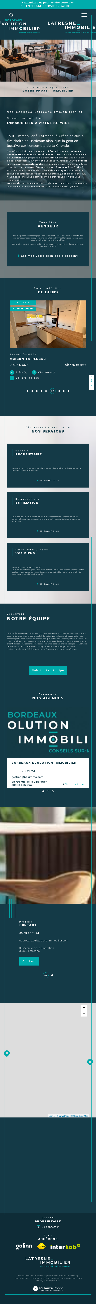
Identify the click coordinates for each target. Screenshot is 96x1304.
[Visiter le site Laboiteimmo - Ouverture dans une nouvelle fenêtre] (48, 1292)
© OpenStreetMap (79, 1116)
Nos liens (76, 1278)
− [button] (84, 1014)
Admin (67, 1278)
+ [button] (84, 1008)
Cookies (56, 1281)
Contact (91, 382)
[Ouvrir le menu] (84, 15)
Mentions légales (54, 1278)
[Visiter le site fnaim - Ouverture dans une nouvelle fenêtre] (41, 1246)
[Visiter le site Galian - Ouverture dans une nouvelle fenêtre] (24, 1246)
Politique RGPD (43, 1281)
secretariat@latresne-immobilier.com (43, 940)
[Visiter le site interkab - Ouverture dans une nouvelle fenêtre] (65, 1246)
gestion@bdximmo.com (27, 776)
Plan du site (38, 1278)
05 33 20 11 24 (23, 771)
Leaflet (52, 1116)
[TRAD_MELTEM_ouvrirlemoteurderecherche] (11, 15)
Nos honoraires (22, 1278)
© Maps (63, 1116)
